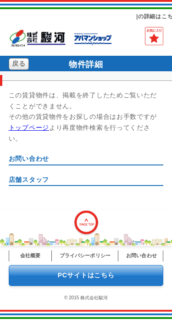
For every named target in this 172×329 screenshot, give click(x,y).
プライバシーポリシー (85, 255)
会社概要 (30, 255)
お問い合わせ (141, 255)
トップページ (29, 127)
